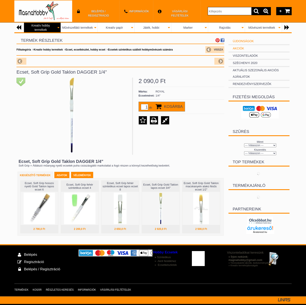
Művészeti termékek (261, 27)
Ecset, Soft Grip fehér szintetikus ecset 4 (79, 186)
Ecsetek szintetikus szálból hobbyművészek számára (140, 49)
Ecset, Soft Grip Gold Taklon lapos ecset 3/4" (160, 186)
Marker (188, 27)
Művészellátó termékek (77, 27)
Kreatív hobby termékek (48, 49)
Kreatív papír (114, 27)
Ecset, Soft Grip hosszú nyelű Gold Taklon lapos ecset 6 (39, 186)
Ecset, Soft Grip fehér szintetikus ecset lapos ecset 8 (120, 186)
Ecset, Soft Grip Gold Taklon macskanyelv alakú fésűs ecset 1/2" (201, 186)
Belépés (30, 255)
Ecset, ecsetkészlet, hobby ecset (85, 49)
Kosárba (173, 106)
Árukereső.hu (260, 232)
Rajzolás (225, 27)
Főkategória (23, 49)
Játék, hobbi (151, 27)
